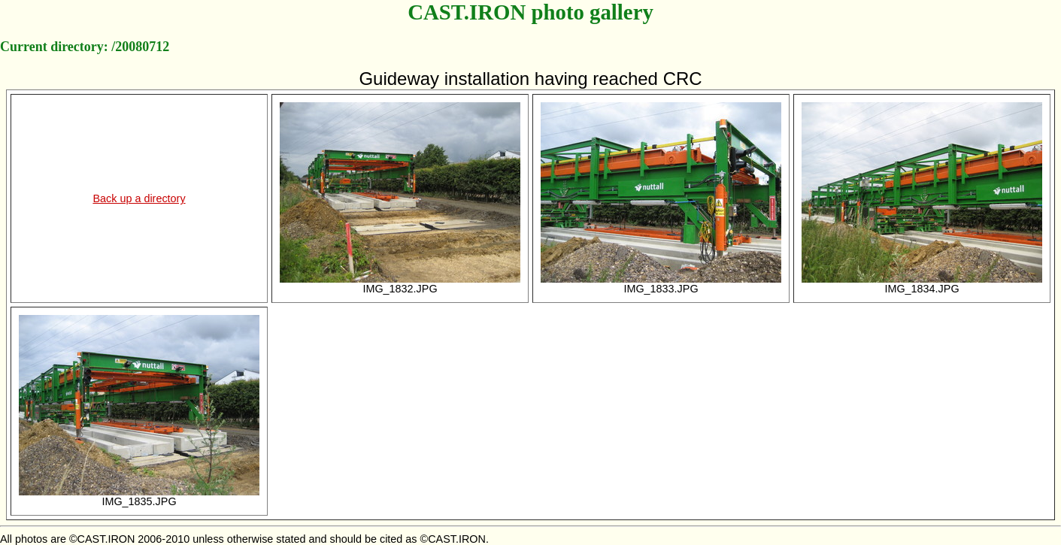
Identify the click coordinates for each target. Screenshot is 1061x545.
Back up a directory (138, 198)
